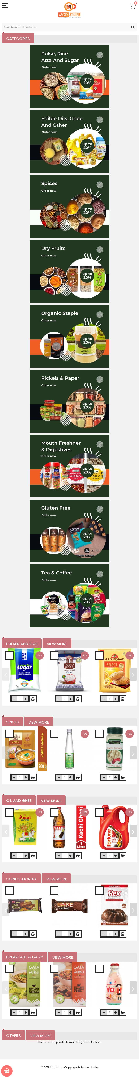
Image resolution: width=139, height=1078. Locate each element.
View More (57, 644)
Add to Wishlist (9, 655)
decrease (14, 698)
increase (25, 698)
